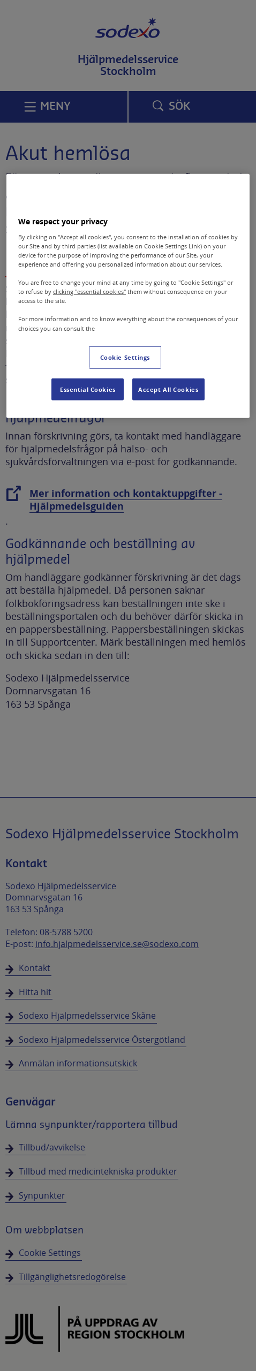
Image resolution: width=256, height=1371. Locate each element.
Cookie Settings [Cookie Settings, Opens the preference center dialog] (125, 357)
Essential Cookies (88, 389)
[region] (128, 296)
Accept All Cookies (168, 389)
